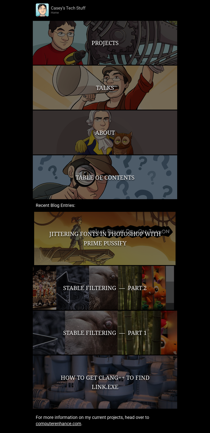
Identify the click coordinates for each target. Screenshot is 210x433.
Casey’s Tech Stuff (68, 8)
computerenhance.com (58, 423)
